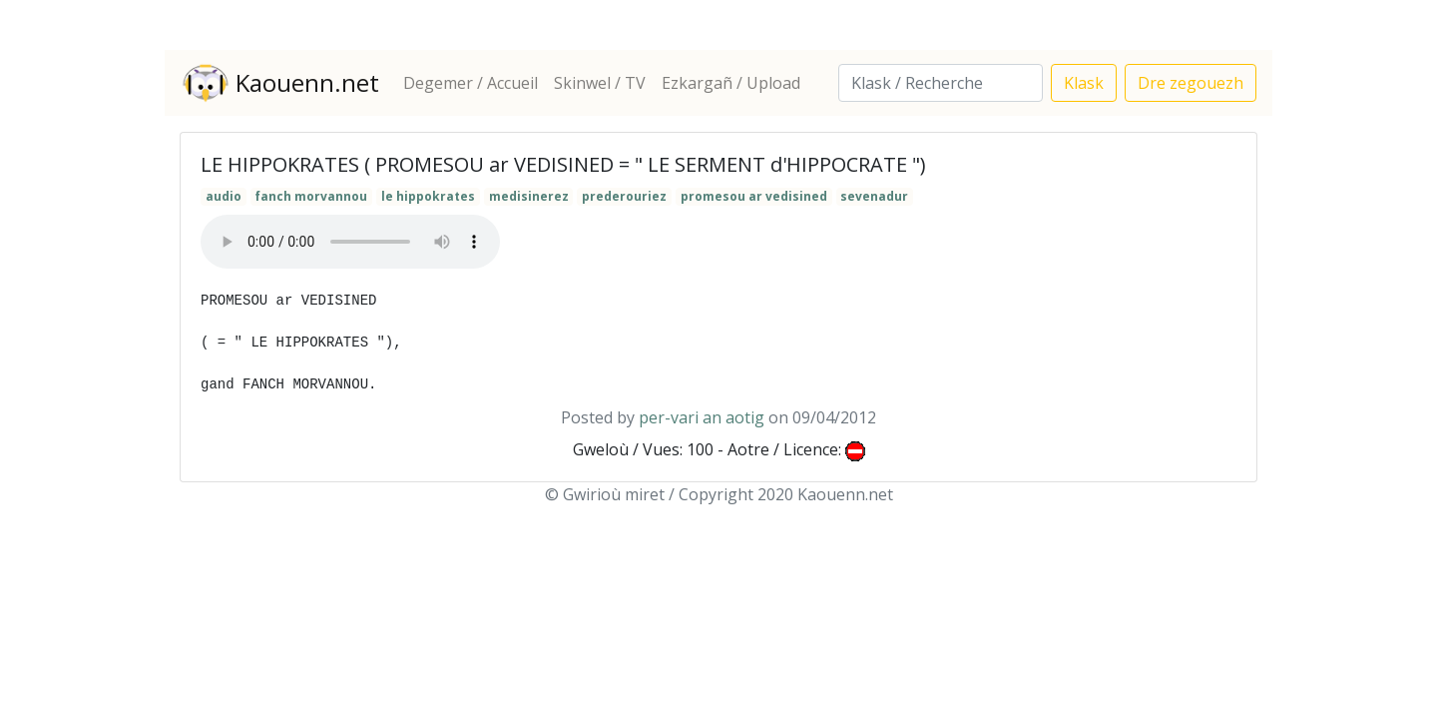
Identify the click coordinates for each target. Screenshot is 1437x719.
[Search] (940, 83)
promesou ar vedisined (754, 196)
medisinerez (529, 196)
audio (223, 196)
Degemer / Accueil (470, 83)
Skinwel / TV (600, 83)
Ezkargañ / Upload (731, 83)
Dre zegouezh (1190, 83)
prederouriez (624, 196)
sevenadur (874, 196)
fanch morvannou (310, 196)
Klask (1084, 83)
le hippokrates (428, 196)
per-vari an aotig (701, 417)
